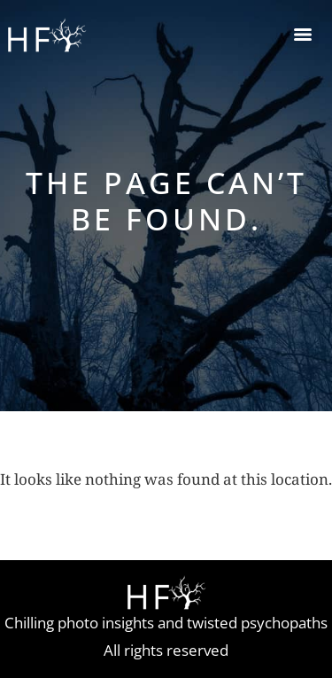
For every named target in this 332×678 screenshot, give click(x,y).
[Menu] (303, 34)
